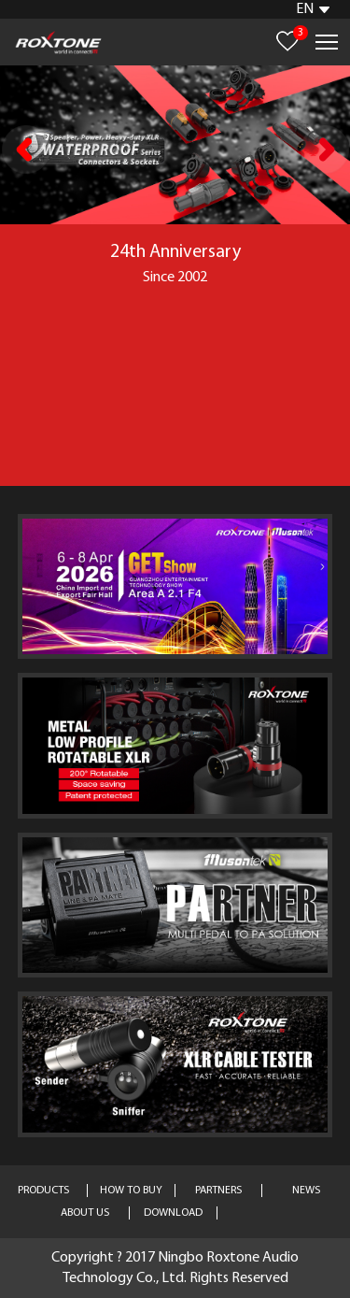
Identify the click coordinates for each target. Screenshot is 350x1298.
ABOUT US (85, 1213)
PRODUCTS (43, 1190)
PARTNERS (218, 1190)
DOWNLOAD (173, 1213)
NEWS (306, 1190)
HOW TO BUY (131, 1190)
